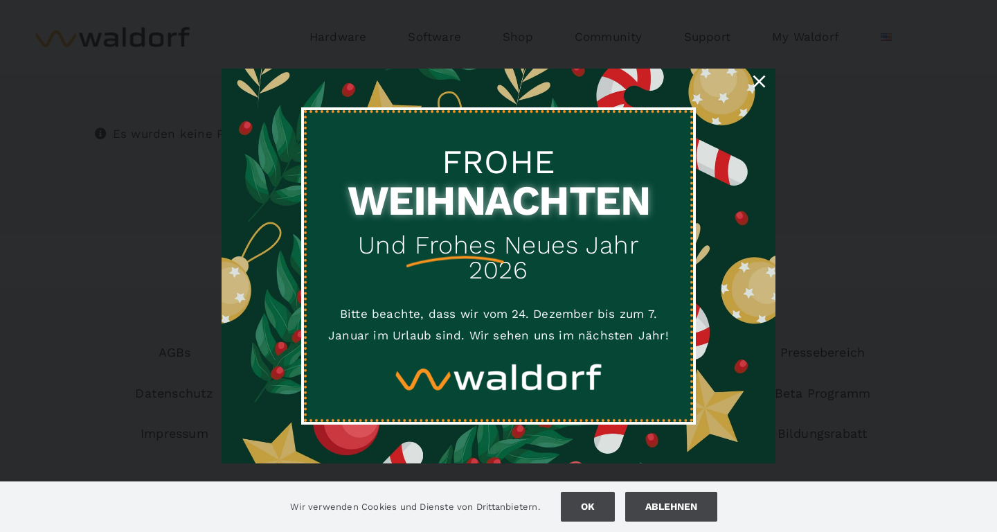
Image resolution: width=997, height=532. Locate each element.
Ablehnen (671, 506)
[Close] (759, 81)
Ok (588, 506)
